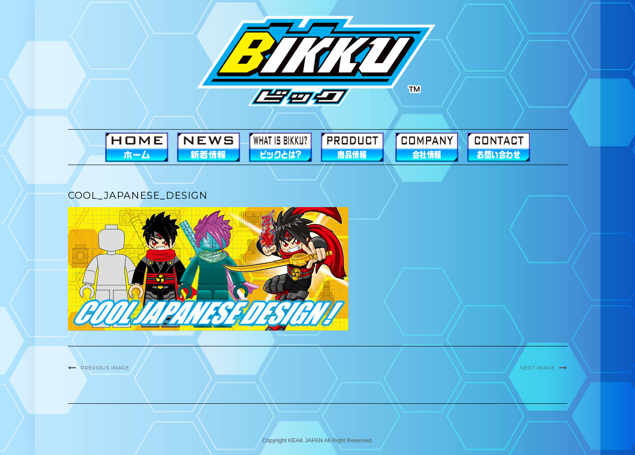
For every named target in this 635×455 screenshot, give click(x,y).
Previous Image (105, 368)
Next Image (537, 368)
